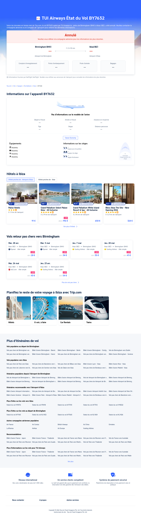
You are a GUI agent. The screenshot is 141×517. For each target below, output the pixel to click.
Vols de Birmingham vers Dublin (119, 350)
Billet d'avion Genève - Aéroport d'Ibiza (19, 395)
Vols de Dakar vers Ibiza (65, 368)
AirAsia (34, 428)
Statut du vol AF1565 (65, 415)
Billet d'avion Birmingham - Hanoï (43, 354)
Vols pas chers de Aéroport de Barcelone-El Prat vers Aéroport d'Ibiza (70, 391)
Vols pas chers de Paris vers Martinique (70, 442)
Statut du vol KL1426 (116, 415)
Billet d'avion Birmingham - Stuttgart (95, 350)
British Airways (63, 424)
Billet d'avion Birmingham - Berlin (69, 350)
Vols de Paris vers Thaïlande (92, 442)
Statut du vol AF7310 (65, 405)
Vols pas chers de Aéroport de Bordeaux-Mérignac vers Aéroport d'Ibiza (45, 391)
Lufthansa (10, 428)
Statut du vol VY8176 (14, 405)
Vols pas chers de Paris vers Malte (120, 442)
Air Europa (61, 428)
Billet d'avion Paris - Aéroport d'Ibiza (44, 395)
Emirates (112, 424)
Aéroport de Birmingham (43, 56)
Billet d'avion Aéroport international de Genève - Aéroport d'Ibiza (19, 391)
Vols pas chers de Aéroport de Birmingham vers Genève (96, 381)
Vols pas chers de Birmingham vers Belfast (70, 354)
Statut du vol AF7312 (90, 405)
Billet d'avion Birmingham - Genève (121, 354)
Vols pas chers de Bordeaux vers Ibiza (96, 368)
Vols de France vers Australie (118, 438)
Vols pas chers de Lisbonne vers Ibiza (19, 368)
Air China (86, 424)
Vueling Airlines (88, 428)
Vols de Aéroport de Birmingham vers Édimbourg (45, 381)
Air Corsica (35, 424)
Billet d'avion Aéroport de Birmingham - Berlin (70, 381)
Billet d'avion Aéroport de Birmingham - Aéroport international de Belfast (70, 377)
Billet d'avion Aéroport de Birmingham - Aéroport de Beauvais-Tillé (45, 377)
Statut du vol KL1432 (39, 415)
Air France (10, 424)
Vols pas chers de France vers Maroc (70, 438)
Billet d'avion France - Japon (16, 438)
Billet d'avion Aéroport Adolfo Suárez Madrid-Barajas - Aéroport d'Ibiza (96, 391)
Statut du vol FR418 (39, 405)
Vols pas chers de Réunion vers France (96, 438)
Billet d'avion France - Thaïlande (43, 438)
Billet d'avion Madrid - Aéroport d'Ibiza (70, 395)
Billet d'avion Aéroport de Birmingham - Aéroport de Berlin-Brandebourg (121, 377)
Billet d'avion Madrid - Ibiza (118, 368)
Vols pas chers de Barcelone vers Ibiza (45, 364)
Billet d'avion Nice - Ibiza (117, 364)
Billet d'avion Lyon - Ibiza (91, 364)
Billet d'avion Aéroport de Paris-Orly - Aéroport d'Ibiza (121, 391)
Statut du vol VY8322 (116, 405)
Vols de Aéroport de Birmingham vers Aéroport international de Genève (96, 377)
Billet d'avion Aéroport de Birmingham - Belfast (121, 381)
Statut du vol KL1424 (90, 415)
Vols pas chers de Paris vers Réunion (19, 442)
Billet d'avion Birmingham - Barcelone (45, 350)
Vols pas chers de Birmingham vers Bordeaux (96, 354)
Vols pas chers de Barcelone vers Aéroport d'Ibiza (121, 395)
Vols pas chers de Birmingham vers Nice (19, 350)
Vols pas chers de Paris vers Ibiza (17, 364)
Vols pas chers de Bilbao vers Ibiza (69, 364)
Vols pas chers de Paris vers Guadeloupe (45, 442)
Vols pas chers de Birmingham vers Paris (19, 354)
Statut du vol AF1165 (14, 415)
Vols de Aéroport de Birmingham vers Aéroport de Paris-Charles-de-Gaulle (19, 377)
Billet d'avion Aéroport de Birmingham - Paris (19, 381)
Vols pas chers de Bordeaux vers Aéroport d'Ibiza (96, 395)
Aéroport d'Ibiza (94, 56)
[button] (116, 4)
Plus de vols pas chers (70, 282)
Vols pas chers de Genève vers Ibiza (44, 368)
